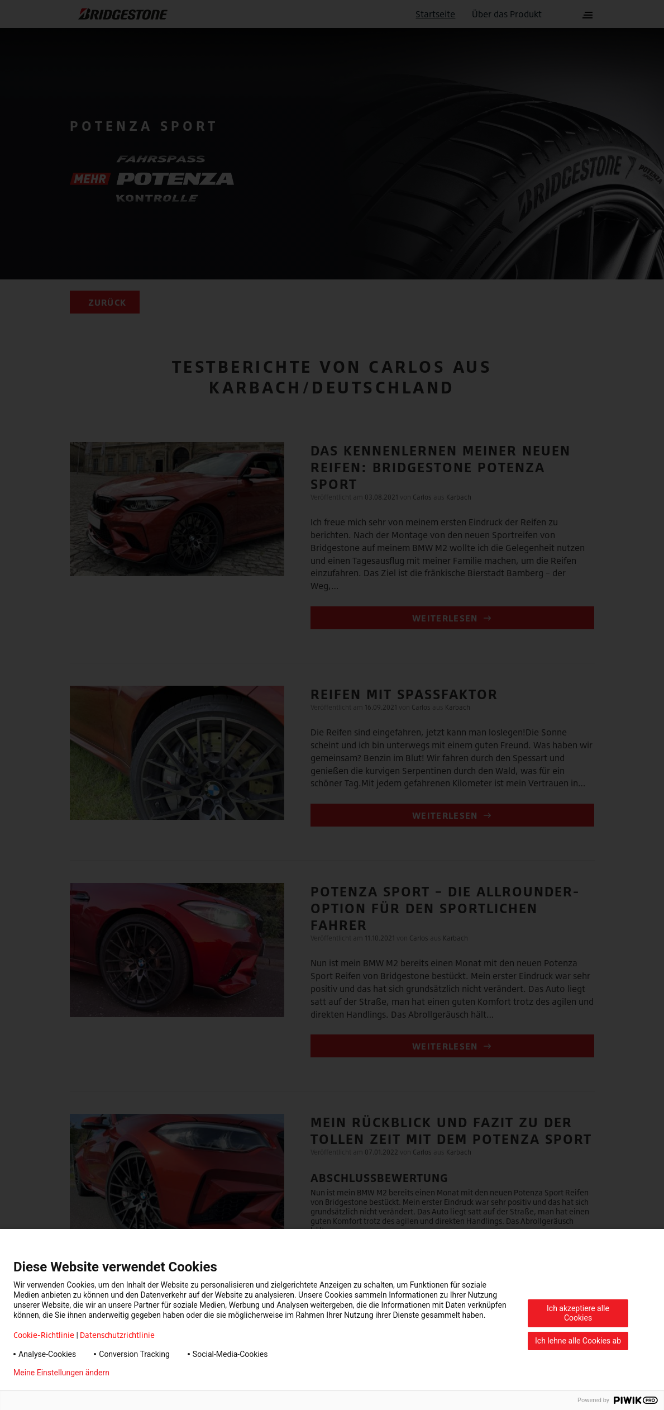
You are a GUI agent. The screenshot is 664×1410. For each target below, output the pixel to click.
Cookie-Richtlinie (43, 1335)
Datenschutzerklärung (165, 1372)
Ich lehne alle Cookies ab (578, 1340)
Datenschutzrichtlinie (117, 1335)
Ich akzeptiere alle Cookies (578, 1313)
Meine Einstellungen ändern (61, 1372)
